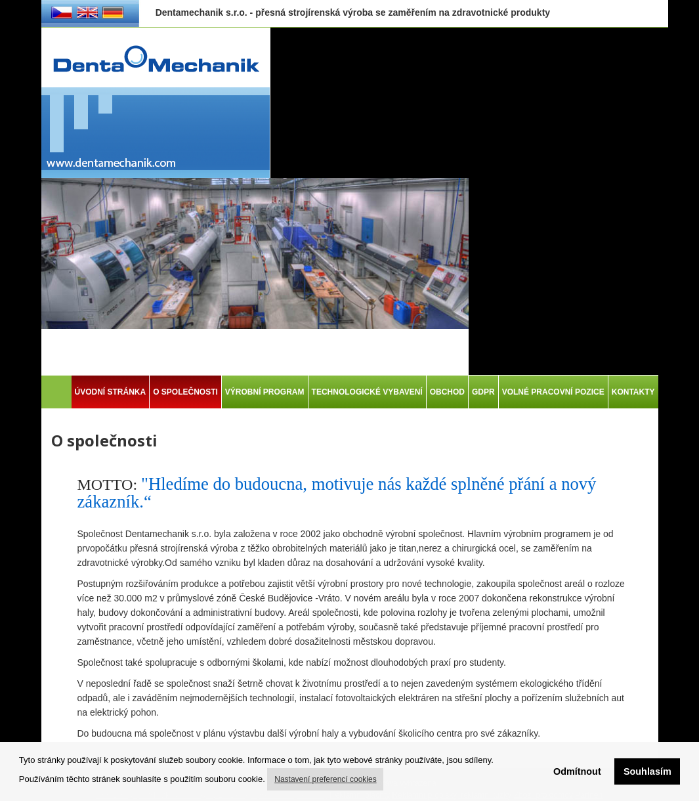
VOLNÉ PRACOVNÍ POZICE (553, 392)
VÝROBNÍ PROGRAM (265, 392)
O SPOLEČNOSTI (185, 392)
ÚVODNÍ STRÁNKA (110, 392)
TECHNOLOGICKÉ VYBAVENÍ (367, 392)
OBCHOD (447, 392)
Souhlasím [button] (647, 771)
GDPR (483, 392)
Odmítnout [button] (577, 771)
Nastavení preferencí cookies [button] (325, 779)
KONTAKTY (633, 392)
